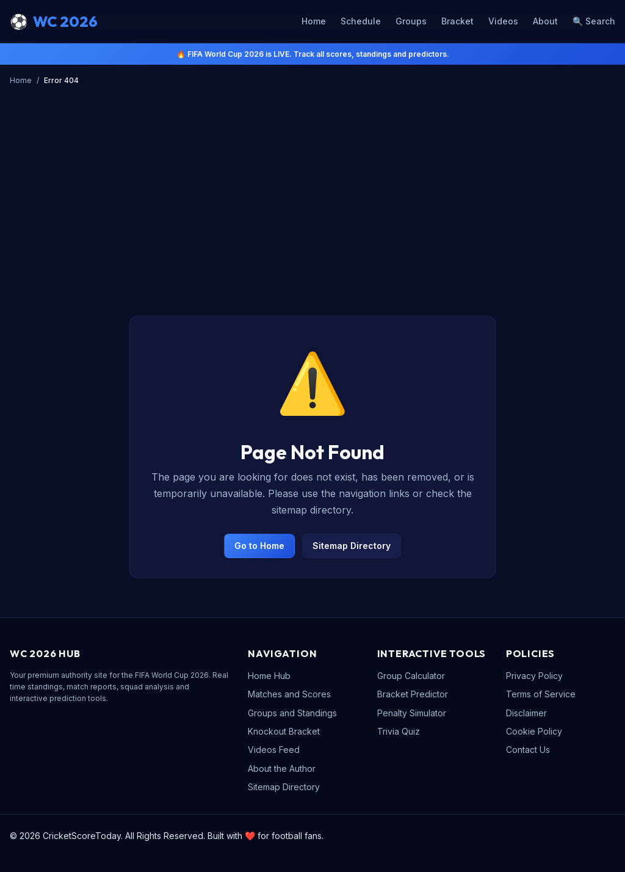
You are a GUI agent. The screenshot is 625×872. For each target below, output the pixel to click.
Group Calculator (411, 675)
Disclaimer (526, 713)
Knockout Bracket (284, 731)
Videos (503, 21)
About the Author (282, 768)
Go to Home (259, 545)
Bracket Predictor (412, 694)
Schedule (361, 21)
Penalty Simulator (411, 713)
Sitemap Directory (351, 545)
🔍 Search (594, 21)
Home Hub (269, 675)
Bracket (457, 21)
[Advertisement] (312, 181)
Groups (411, 21)
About (545, 21)
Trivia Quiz (398, 731)
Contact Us (528, 749)
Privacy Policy (534, 675)
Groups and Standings (292, 713)
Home (314, 21)
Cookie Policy (534, 731)
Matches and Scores (289, 694)
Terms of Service (541, 694)
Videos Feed (274, 749)
